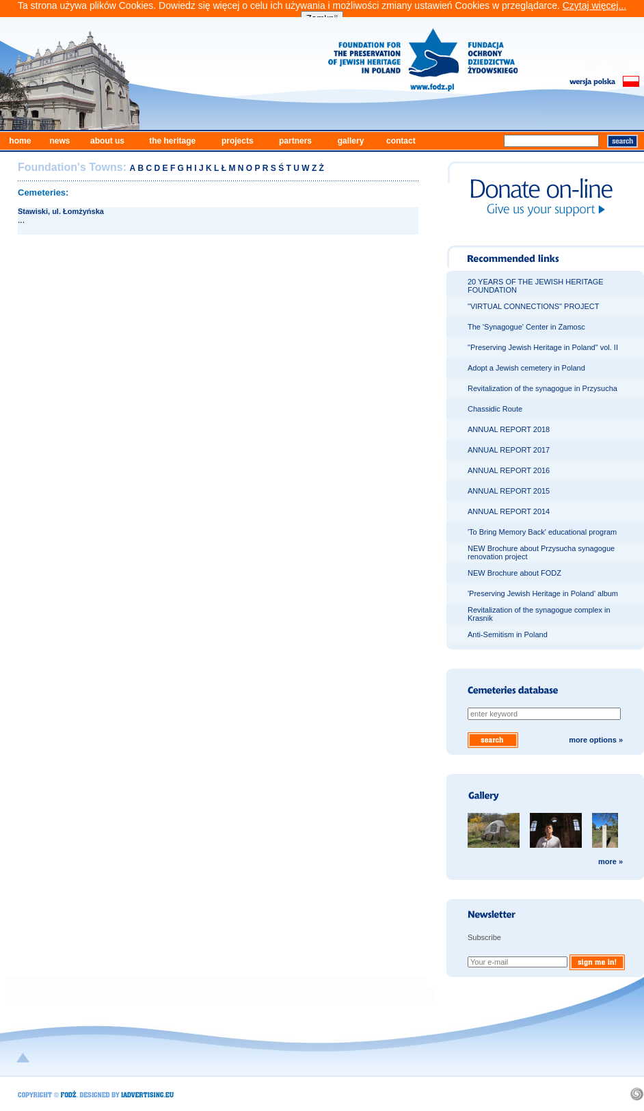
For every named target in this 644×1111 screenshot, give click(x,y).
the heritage (172, 141)
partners (295, 141)
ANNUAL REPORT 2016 (509, 470)
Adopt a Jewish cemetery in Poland (526, 368)
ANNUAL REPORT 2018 (509, 429)
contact (401, 141)
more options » (596, 740)
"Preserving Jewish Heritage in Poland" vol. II (543, 347)
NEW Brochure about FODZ (514, 573)
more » (610, 861)
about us (107, 141)
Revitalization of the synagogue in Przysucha (542, 388)
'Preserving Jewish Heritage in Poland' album (543, 593)
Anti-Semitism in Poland (508, 634)
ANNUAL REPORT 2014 (509, 511)
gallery (351, 141)
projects (238, 141)
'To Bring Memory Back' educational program (542, 532)
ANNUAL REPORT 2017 (509, 450)
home (20, 141)
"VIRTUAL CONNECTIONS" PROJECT (533, 306)
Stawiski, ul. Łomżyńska (61, 211)
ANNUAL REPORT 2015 (509, 491)
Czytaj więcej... (594, 5)
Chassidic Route (495, 409)
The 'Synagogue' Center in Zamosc (526, 327)
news (59, 141)
